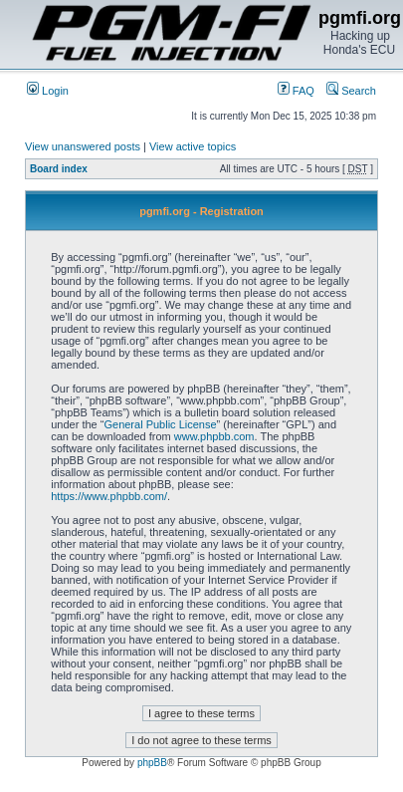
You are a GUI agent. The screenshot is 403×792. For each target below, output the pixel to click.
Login (48, 91)
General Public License (159, 424)
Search (351, 91)
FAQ (296, 91)
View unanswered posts (82, 146)
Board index (59, 168)
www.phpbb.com (214, 436)
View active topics (192, 146)
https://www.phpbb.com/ (109, 496)
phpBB (152, 762)
